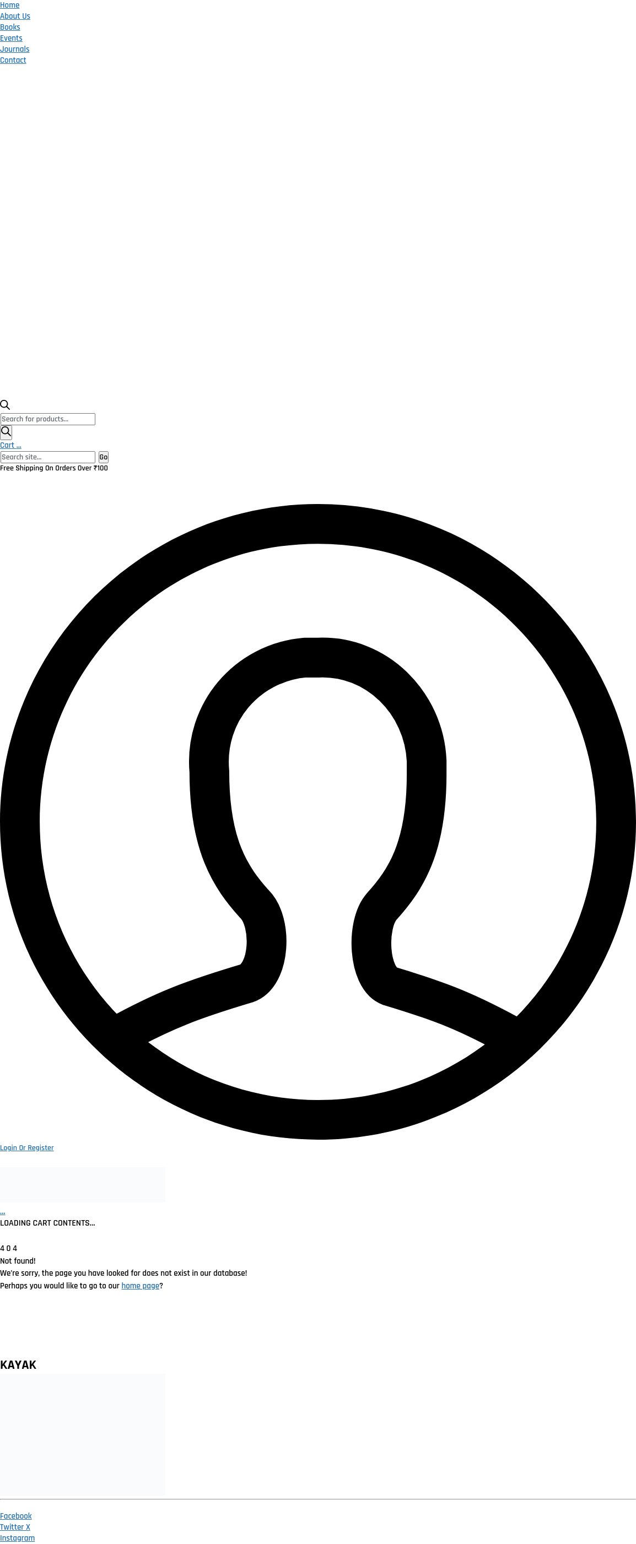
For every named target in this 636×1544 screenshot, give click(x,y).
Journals (15, 49)
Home (9, 5)
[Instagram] (17, 1538)
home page (140, 1286)
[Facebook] (16, 1516)
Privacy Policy (138, 1329)
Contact (13, 60)
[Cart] (3, 1211)
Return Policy (215, 1329)
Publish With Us (468, 1329)
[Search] (6, 432)
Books (10, 27)
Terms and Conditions (308, 1329)
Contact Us (544, 1329)
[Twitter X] (15, 1527)
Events (11, 38)
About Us (15, 16)
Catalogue (394, 1329)
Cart (10, 445)
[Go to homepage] (82, 1200)
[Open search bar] (5, 407)
